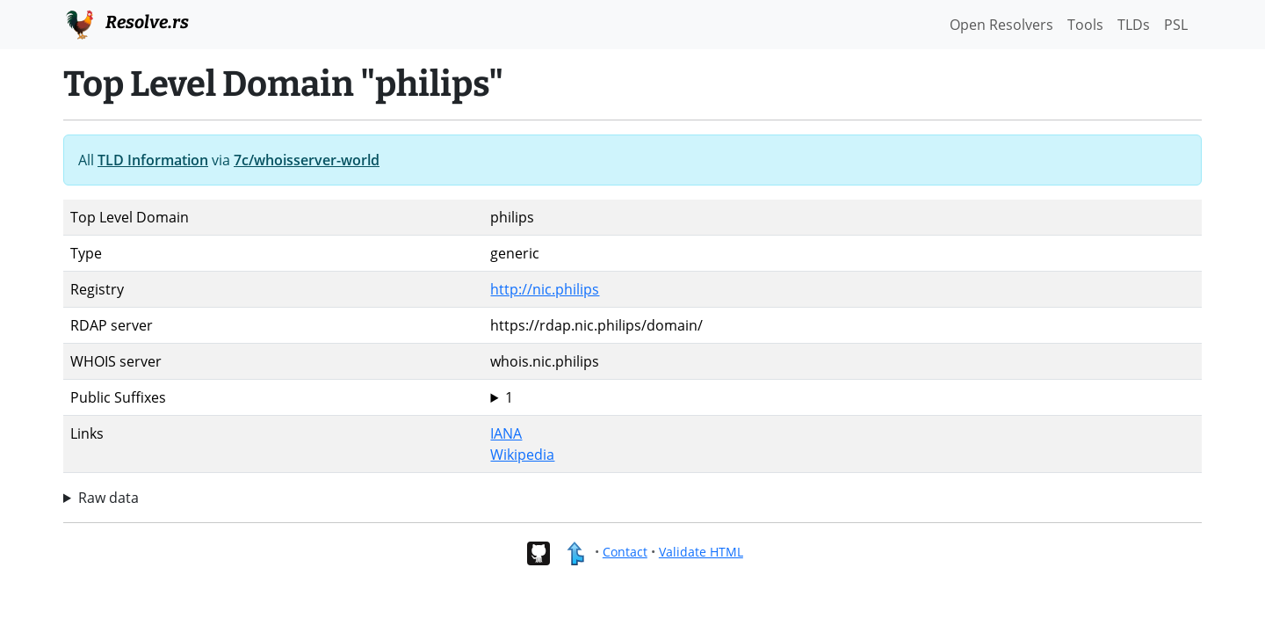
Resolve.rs (126, 23)
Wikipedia (522, 454)
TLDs (1133, 24)
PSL (1176, 24)
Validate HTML (701, 551)
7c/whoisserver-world (307, 160)
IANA (506, 433)
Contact (625, 551)
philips (842, 397)
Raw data (108, 497)
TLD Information (153, 160)
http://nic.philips (544, 289)
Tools (1085, 24)
